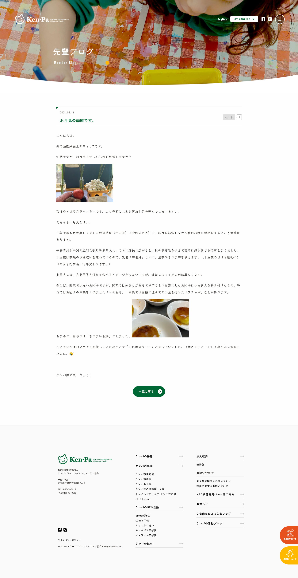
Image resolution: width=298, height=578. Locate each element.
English (222, 19)
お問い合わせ (205, 473)
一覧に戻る (150, 391)
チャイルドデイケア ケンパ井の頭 (156, 494)
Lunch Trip (143, 520)
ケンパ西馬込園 (145, 474)
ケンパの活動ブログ (220, 523)
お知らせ (220, 504)
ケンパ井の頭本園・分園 (150, 489)
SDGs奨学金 (143, 515)
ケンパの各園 (159, 466)
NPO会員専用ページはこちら (220, 494)
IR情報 (200, 464)
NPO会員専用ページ (244, 19)
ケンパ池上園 (143, 484)
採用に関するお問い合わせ (212, 486)
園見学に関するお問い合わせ (214, 481)
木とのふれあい (145, 525)
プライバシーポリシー (69, 540)
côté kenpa (143, 499)
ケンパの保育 (159, 456)
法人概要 (220, 456)
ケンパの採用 (159, 543)
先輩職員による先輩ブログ (220, 514)
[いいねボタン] (229, 117)
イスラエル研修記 (146, 535)
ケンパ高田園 (143, 479)
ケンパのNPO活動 (159, 507)
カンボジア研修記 (146, 530)
